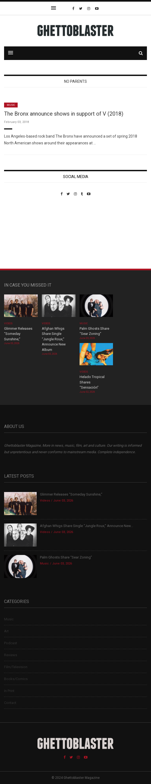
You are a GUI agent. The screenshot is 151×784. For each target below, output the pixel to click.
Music (11, 105)
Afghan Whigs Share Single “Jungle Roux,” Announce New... (86, 526)
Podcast (10, 643)
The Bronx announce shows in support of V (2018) (63, 113)
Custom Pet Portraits (20, 233)
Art (6, 631)
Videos (8, 323)
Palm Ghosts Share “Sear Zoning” (66, 557)
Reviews (10, 655)
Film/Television (15, 667)
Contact (10, 703)
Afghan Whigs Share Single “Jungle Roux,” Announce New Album (54, 339)
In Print (9, 691)
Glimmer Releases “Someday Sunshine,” (18, 333)
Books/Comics (16, 679)
